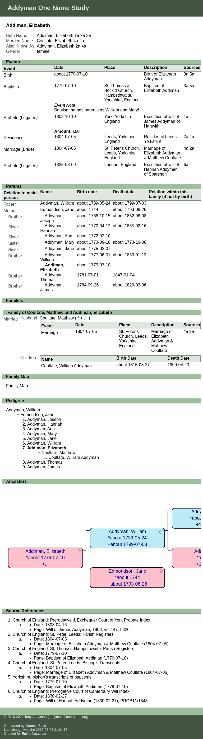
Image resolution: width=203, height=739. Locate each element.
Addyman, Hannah (52, 228)
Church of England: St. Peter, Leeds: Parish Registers (63, 634)
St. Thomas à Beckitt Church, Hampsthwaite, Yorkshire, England (122, 92)
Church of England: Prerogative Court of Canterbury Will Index (71, 691)
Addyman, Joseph (52, 218)
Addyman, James (52, 287)
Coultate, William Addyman (66, 366)
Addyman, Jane (59, 248)
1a (77, 35)
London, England (120, 164)
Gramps (31, 726)
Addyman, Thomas (52, 277)
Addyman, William (57, 203)
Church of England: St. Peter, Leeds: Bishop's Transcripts (66, 663)
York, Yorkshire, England (118, 119)
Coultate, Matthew (57, 318)
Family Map (17, 386)
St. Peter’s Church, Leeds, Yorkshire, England (122, 153)
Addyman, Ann (58, 236)
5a (192, 74)
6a (186, 164)
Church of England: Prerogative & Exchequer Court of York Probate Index (81, 620)
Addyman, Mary (59, 242)
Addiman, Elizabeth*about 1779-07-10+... (45, 558)
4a (75, 41)
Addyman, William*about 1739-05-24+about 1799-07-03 (127, 538)
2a (82, 35)
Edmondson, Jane (57, 209)
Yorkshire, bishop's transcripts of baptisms (52, 677)
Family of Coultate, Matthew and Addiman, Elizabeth (59, 312)
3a (88, 35)
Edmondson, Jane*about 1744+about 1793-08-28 (127, 577)
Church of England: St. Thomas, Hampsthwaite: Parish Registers (73, 648)
